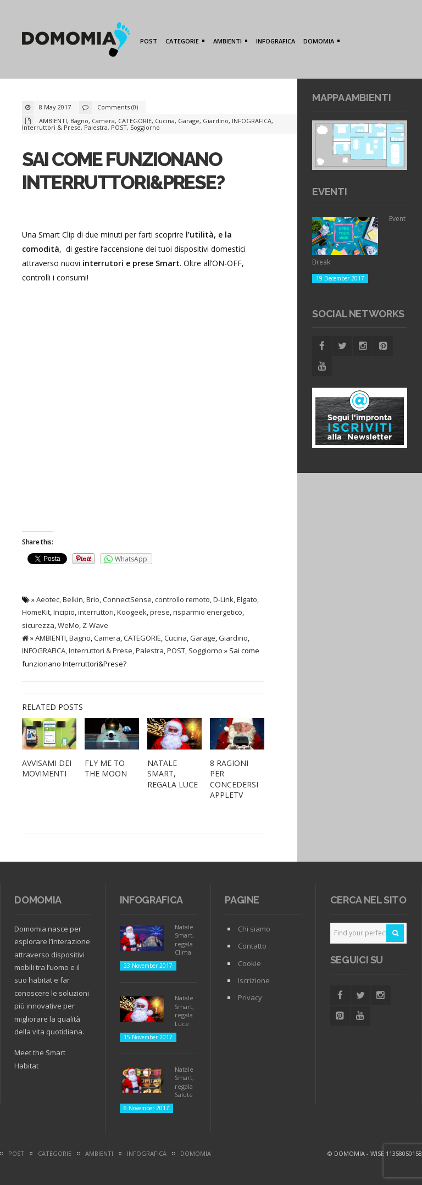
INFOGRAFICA (275, 41)
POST (148, 41)
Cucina (165, 121)
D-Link (223, 599)
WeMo (68, 625)
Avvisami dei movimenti (46, 768)
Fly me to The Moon (106, 768)
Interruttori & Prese (51, 127)
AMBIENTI (228, 42)
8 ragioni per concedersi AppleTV (234, 779)
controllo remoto (182, 599)
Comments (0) (117, 107)
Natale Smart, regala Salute (184, 1082)
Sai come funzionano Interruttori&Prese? (123, 171)
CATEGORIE (183, 42)
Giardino (216, 121)
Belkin (73, 599)
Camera (103, 121)
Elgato (247, 599)
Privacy (250, 997)
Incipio (64, 612)
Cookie (249, 963)
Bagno (79, 121)
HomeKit (36, 612)
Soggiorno (145, 127)
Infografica (151, 900)
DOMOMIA (320, 42)
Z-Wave (95, 625)
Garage (188, 121)
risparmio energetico (207, 612)
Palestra (96, 127)
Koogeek (132, 612)
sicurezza (38, 625)
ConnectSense (127, 599)
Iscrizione (254, 980)
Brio (92, 599)
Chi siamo (254, 929)
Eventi (329, 191)
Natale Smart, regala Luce (172, 774)
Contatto (252, 946)
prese (160, 612)
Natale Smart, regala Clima (184, 939)
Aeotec (47, 599)
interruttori (96, 612)
